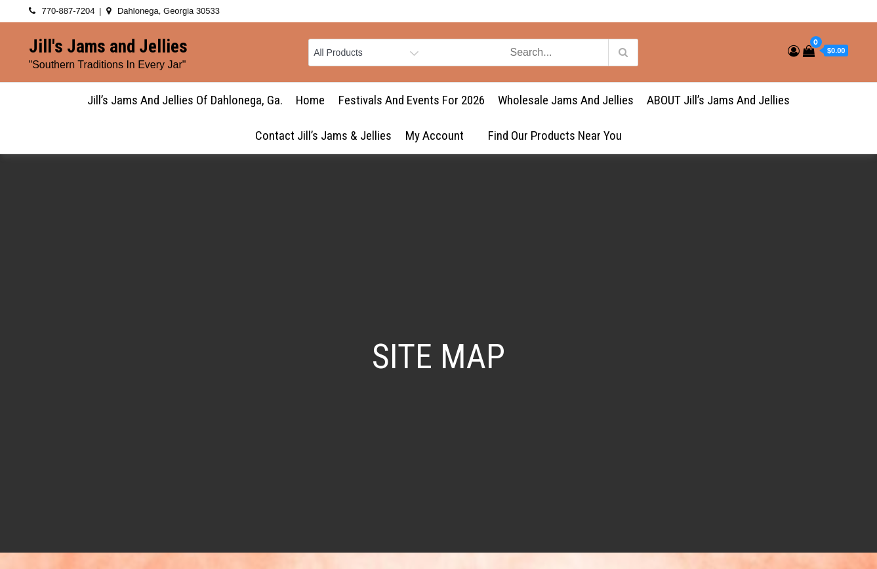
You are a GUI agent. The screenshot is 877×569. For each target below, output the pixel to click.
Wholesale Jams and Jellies (566, 100)
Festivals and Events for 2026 (411, 100)
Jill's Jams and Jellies (108, 46)
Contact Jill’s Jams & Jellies (323, 135)
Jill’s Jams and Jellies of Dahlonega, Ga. (185, 100)
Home (310, 100)
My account (440, 135)
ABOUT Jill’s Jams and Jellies (718, 100)
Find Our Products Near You (555, 135)
